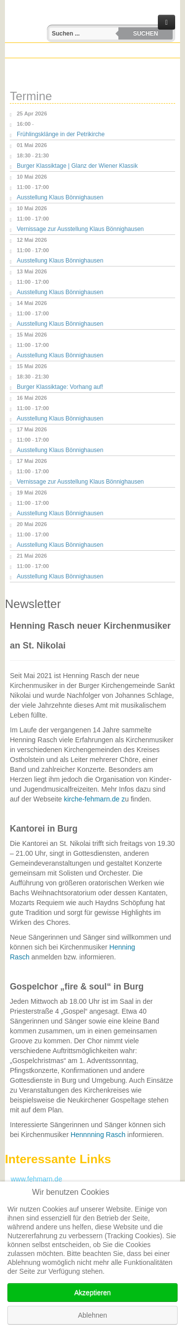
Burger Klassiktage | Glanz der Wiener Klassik (77, 165)
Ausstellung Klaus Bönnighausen (60, 197)
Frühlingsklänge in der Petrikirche (61, 134)
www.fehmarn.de (33, 1179)
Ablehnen (92, 1315)
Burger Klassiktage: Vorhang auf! (60, 386)
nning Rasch (106, 1135)
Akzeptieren (92, 1292)
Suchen (145, 33)
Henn (79, 1135)
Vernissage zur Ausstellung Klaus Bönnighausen (80, 229)
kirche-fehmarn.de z (94, 799)
